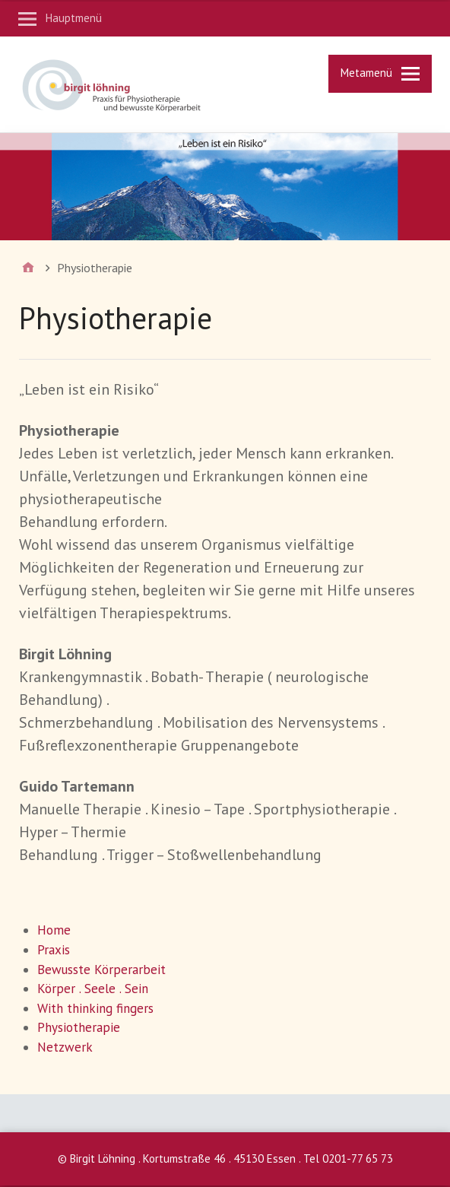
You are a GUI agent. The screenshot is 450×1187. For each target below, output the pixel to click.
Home (54, 930)
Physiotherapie (78, 1027)
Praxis (53, 949)
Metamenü (366, 72)
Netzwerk (65, 1047)
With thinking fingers (95, 1008)
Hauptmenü (74, 18)
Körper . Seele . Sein (92, 988)
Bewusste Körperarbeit (101, 969)
